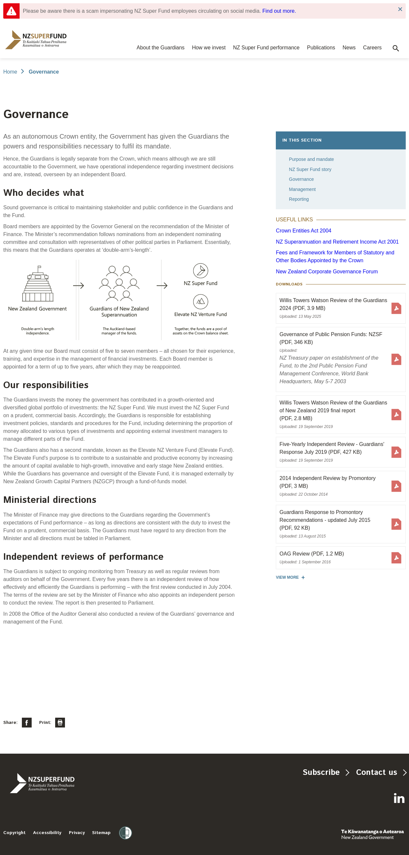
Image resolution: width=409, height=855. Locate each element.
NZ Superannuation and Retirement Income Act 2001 (337, 242)
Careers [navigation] (372, 47)
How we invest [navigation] (209, 47)
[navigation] (36, 39)
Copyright (14, 832)
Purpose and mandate (311, 159)
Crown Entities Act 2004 (303, 230)
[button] (396, 48)
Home (10, 72)
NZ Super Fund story (310, 169)
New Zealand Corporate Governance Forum (327, 271)
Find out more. (279, 11)
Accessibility (47, 832)
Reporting (299, 199)
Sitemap (101, 832)
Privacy (77, 832)
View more (287, 577)
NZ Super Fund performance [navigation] (266, 47)
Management (302, 189)
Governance (301, 179)
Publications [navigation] (321, 47)
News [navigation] (349, 47)
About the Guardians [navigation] (161, 47)
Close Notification (400, 9)
